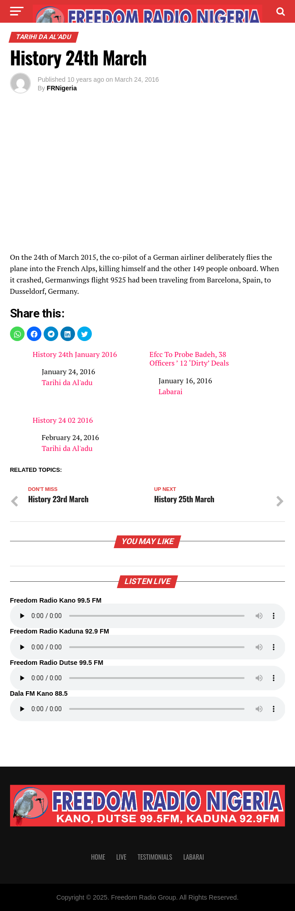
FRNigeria (62, 88)
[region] (147, 175)
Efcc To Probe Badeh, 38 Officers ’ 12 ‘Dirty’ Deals (189, 358)
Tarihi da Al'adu (67, 382)
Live (121, 856)
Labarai (171, 391)
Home (98, 856)
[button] (17, 334)
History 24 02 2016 (63, 420)
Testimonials (155, 856)
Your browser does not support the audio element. (147, 616)
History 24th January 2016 (75, 354)
